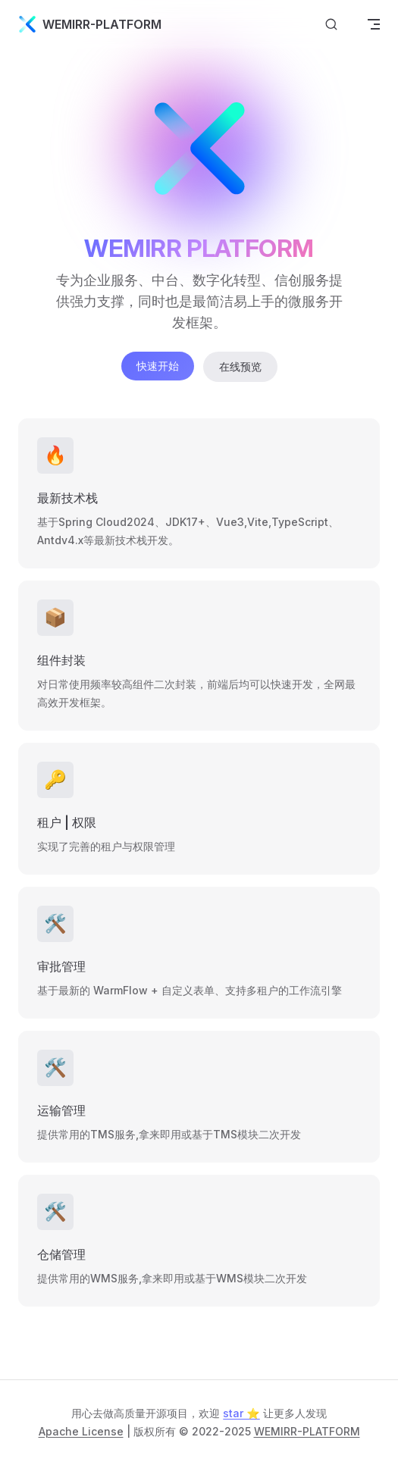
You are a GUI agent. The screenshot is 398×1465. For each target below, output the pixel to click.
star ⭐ (241, 1413)
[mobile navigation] (374, 24)
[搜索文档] (331, 24)
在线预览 (240, 366)
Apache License (81, 1431)
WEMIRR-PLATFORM (307, 1431)
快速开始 (157, 365)
